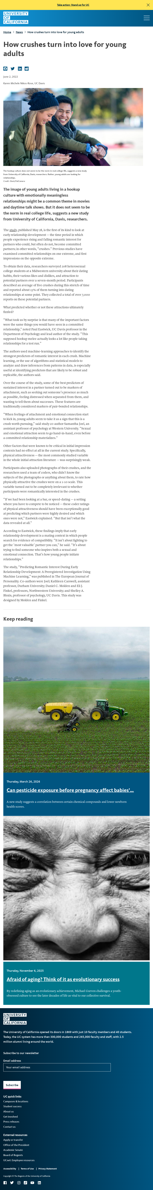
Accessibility (9, 1168)
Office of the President (16, 1145)
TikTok (25, 1182)
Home (7, 32)
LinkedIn (39, 1182)
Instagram (18, 1182)
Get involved (10, 1116)
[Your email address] (57, 1067)
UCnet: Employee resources (19, 1160)
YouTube (32, 1182)
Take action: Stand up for (73, 4)
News (19, 32)
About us (8, 1111)
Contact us (9, 1126)
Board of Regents (13, 1155)
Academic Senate (13, 1150)
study (13, 230)
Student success (12, 1106)
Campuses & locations (15, 1101)
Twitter (12, 1182)
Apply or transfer (13, 1139)
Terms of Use (27, 1168)
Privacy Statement (47, 1168)
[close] (148, 4)
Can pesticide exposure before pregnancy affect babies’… (70, 790)
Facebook (5, 1182)
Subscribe (12, 1085)
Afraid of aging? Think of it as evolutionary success (63, 979)
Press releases (11, 1121)
